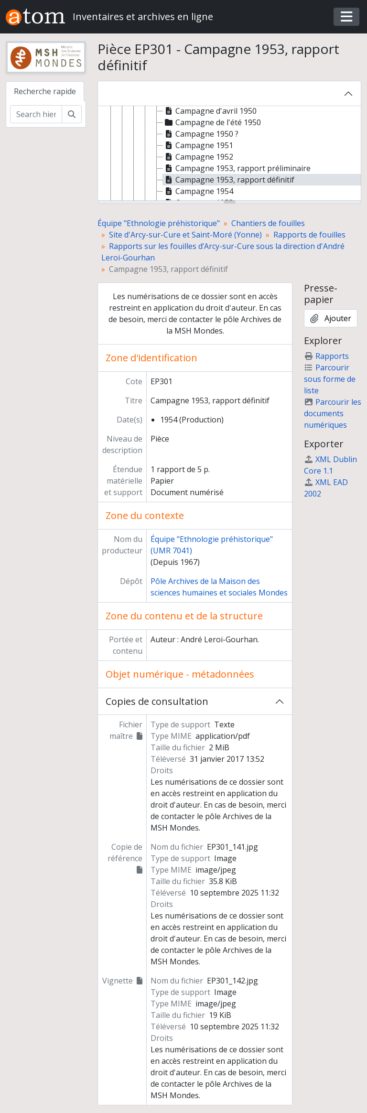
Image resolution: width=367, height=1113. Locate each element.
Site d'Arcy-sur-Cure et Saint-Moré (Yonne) (185, 234)
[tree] (229, 154)
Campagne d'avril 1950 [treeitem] (210, 111)
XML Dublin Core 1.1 (330, 465)
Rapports (326, 356)
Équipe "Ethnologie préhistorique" (158, 223)
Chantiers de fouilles (268, 223)
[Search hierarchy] (36, 114)
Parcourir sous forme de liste (330, 379)
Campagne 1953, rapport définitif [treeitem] (228, 179)
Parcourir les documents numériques (332, 413)
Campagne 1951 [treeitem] (198, 145)
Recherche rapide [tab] (45, 91)
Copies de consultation (157, 701)
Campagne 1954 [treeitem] (198, 191)
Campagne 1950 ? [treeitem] (200, 134)
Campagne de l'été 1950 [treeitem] (212, 122)
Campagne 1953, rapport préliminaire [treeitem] (237, 168)
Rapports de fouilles (309, 234)
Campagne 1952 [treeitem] (198, 156)
